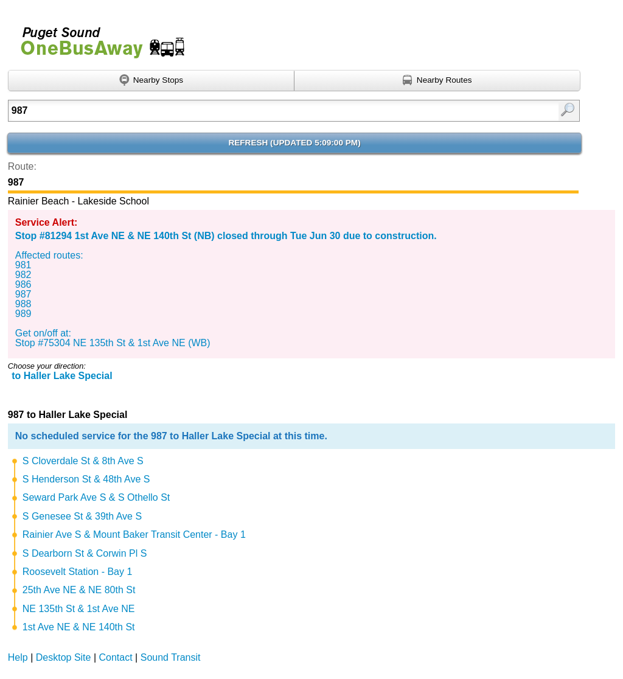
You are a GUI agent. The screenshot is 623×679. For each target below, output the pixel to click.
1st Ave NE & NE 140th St (79, 627)
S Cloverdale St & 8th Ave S (83, 461)
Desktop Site (63, 657)
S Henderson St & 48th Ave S (86, 479)
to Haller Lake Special (62, 376)
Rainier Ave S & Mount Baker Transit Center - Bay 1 (134, 534)
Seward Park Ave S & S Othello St (96, 497)
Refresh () (294, 142)
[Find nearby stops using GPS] (151, 81)
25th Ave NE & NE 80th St (79, 590)
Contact (116, 657)
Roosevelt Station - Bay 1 (78, 571)
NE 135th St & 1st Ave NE (79, 609)
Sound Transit (171, 657)
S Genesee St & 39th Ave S (82, 516)
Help (18, 657)
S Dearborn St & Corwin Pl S (85, 553)
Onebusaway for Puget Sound (97, 37)
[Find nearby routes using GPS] (437, 81)
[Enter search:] (253, 111)
